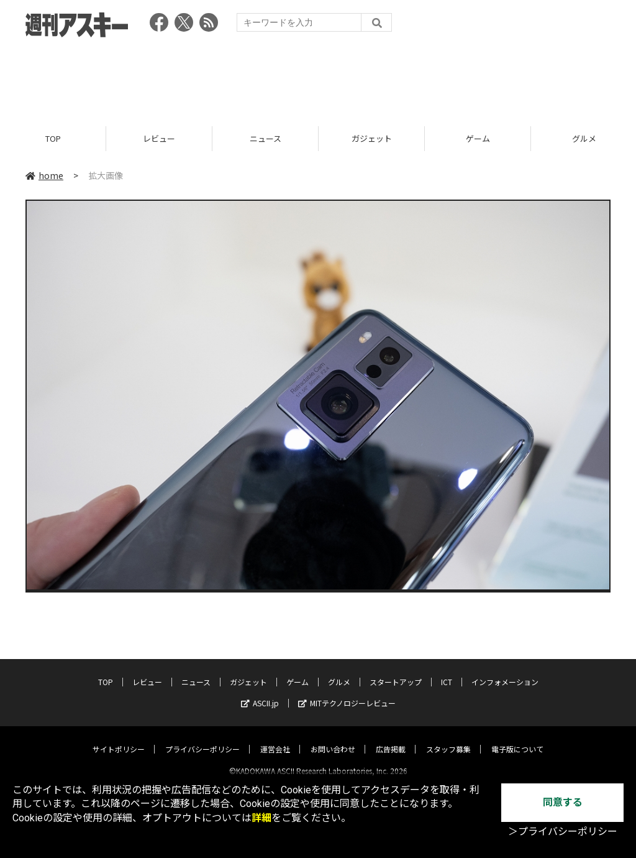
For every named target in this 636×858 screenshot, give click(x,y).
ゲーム (478, 138)
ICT (446, 671)
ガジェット (372, 138)
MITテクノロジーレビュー (347, 692)
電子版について (517, 738)
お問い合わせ (333, 738)
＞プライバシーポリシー (562, 831)
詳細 (261, 818)
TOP (53, 138)
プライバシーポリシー (202, 738)
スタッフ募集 (448, 738)
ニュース (265, 138)
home (44, 175)
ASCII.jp (260, 692)
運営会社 (275, 738)
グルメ (339, 671)
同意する (563, 802)
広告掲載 (391, 738)
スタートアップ (396, 671)
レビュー (159, 138)
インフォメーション (504, 671)
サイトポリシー (119, 738)
